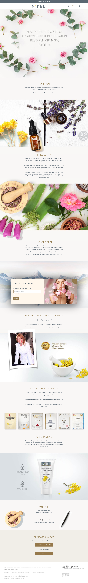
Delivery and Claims (65, 574)
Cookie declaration (40, 572)
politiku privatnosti (24, 293)
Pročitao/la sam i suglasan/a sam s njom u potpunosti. (26, 294)
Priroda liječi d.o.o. (7, 572)
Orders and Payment (65, 573)
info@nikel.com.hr (7, 576)
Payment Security (65, 576)
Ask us (44, 553)
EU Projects (34, 572)
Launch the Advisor (44, 545)
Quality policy (14, 572)
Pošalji (16, 298)
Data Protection (21, 572)
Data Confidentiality (65, 575)
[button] (81, 6)
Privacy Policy (27, 572)
